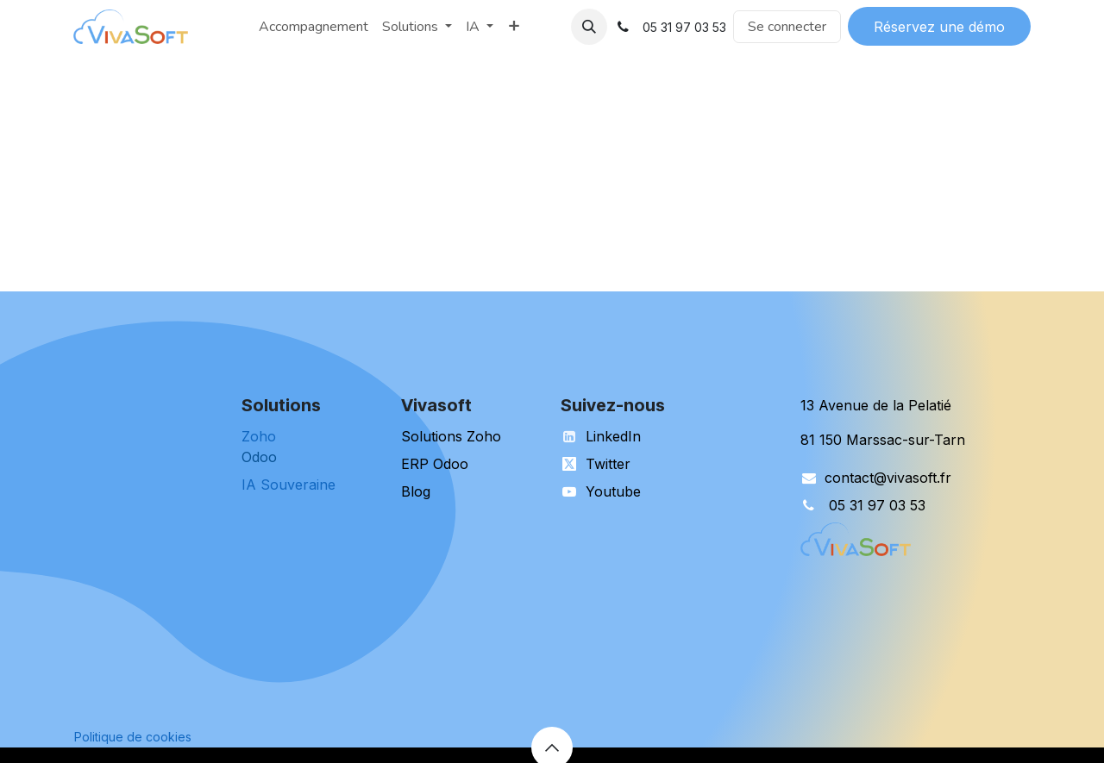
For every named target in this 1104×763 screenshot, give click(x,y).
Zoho (259, 436)
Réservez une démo (939, 26)
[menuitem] (245, 26)
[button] (589, 27)
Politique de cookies (132, 736)
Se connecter (787, 26)
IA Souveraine (289, 484)
